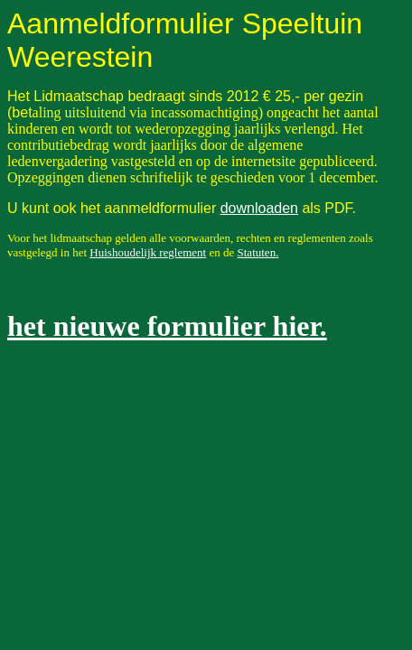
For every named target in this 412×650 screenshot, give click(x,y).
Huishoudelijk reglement (147, 252)
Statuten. (258, 252)
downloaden (259, 208)
